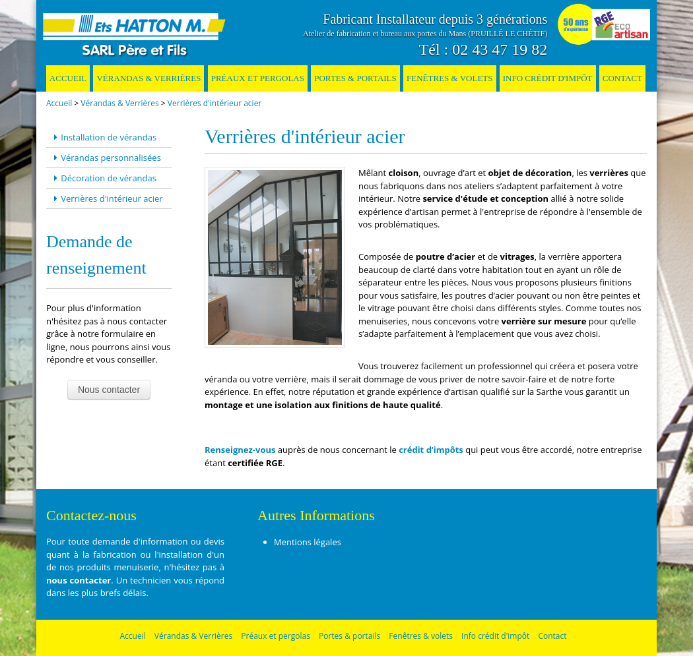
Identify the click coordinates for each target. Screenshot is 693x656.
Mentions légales (307, 542)
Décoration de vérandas (103, 178)
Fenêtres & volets (450, 78)
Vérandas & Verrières (148, 78)
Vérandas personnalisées (105, 158)
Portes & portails (355, 78)
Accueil (68, 78)
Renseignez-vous (240, 450)
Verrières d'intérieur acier (214, 103)
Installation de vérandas (103, 137)
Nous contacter (109, 389)
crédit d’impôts (431, 450)
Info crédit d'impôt (548, 78)
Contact (622, 78)
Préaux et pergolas (257, 78)
